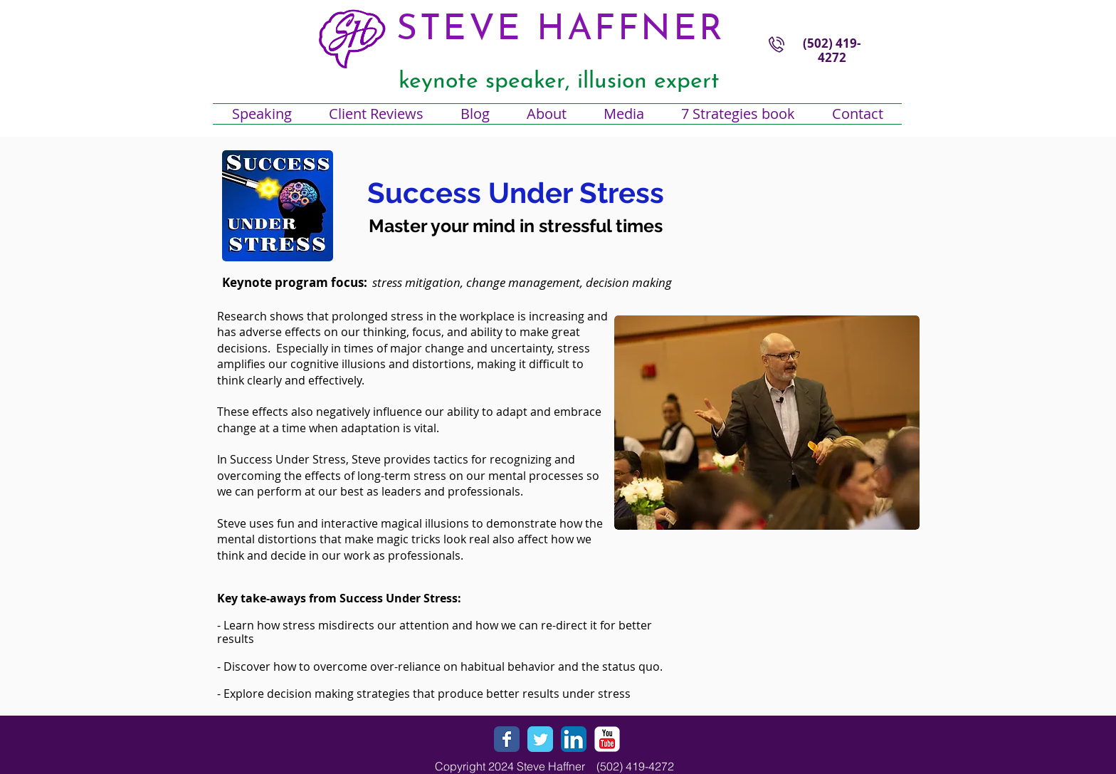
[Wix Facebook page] (507, 739)
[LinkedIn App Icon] (573, 739)
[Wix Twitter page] (540, 739)
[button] (546, 114)
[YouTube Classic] (607, 739)
